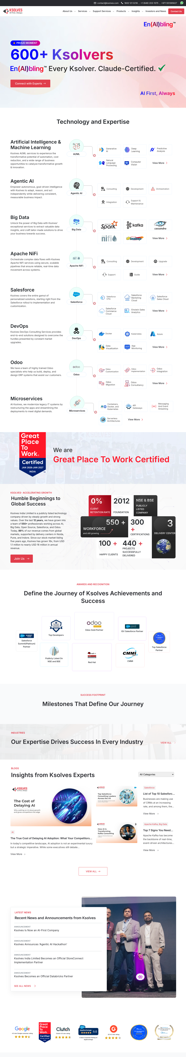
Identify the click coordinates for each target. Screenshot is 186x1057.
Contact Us (176, 11)
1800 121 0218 (131, 3)
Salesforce (149, 787)
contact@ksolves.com (108, 3)
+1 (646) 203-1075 (149, 3)
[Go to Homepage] (13, 11)
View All (168, 742)
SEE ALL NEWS (25, 985)
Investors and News (156, 11)
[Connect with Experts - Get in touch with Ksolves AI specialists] (30, 83)
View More (160, 163)
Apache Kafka (151, 824)
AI (13, 832)
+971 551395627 (169, 3)
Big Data (163, 824)
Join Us (21, 558)
